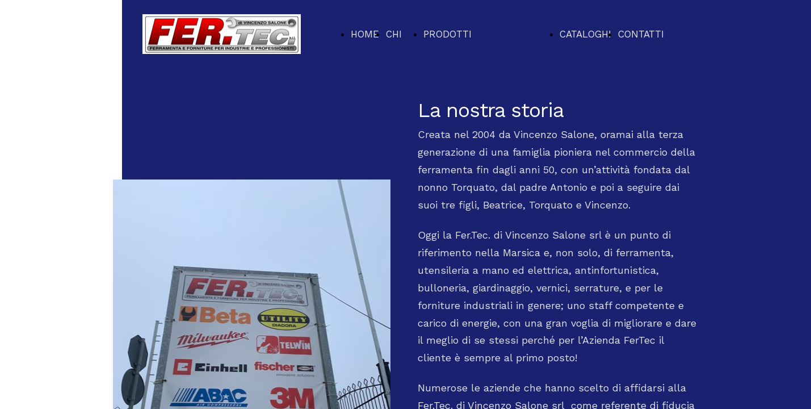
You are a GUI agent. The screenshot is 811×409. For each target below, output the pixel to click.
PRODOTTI (447, 34)
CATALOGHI (585, 34)
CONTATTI (641, 34)
